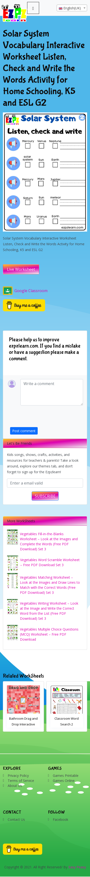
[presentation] (46, 417)
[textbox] (72, 8)
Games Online (64, 780)
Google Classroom (25, 290)
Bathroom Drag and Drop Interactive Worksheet (23, 724)
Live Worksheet (21, 269)
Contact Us (16, 819)
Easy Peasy (77, 867)
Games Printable (65, 775)
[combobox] (72, 8)
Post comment (24, 431)
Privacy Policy (18, 775)
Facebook (60, 819)
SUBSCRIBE (45, 496)
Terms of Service (21, 780)
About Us (15, 785)
